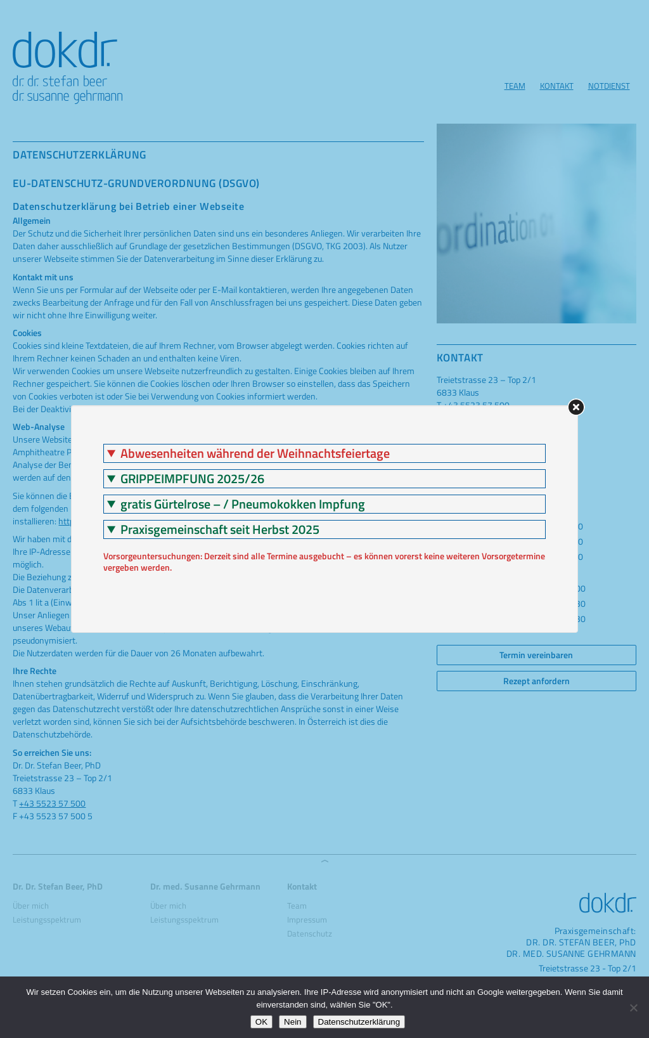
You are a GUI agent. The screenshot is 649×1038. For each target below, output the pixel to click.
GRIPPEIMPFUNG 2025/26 (192, 478)
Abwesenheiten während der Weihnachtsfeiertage (255, 453)
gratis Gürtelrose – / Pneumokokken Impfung (242, 504)
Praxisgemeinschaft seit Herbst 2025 (219, 529)
